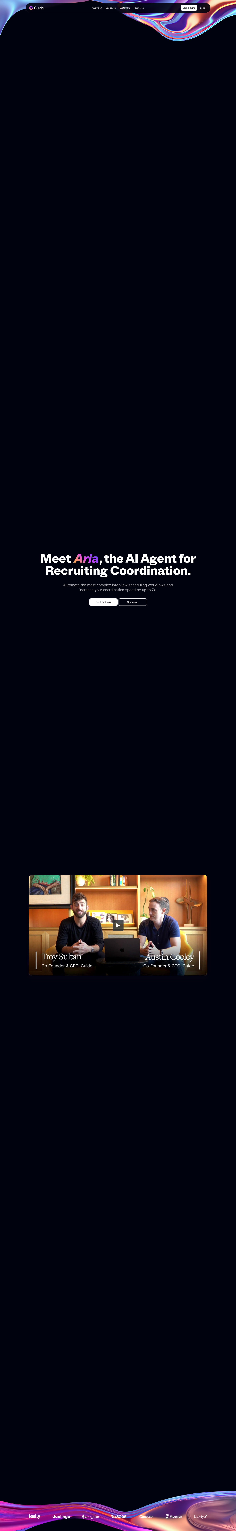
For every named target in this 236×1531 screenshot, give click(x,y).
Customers (124, 8)
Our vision (97, 8)
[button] (111, 8)
